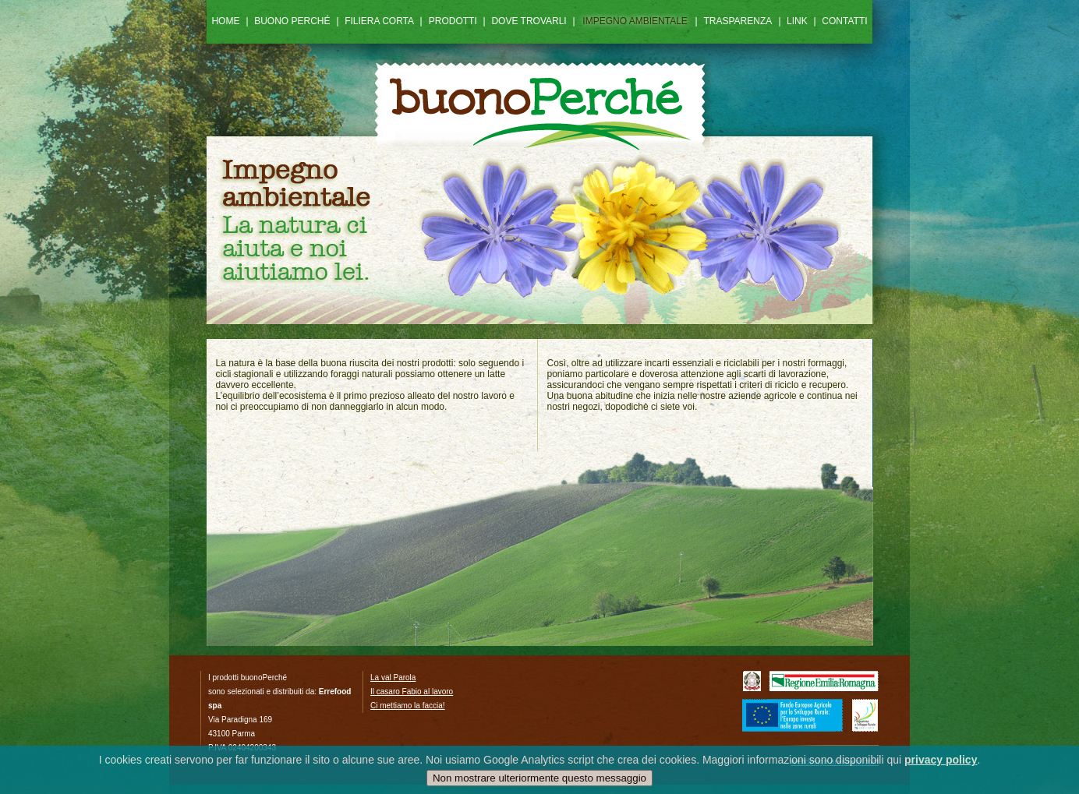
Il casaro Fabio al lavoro (411, 691)
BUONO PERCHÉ (292, 21)
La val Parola (393, 677)
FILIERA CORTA (379, 21)
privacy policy (940, 762)
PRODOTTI (453, 21)
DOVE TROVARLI (528, 21)
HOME (225, 21)
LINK (797, 21)
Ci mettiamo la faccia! (407, 705)
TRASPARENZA (738, 21)
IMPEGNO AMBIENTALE (634, 21)
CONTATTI (844, 21)
